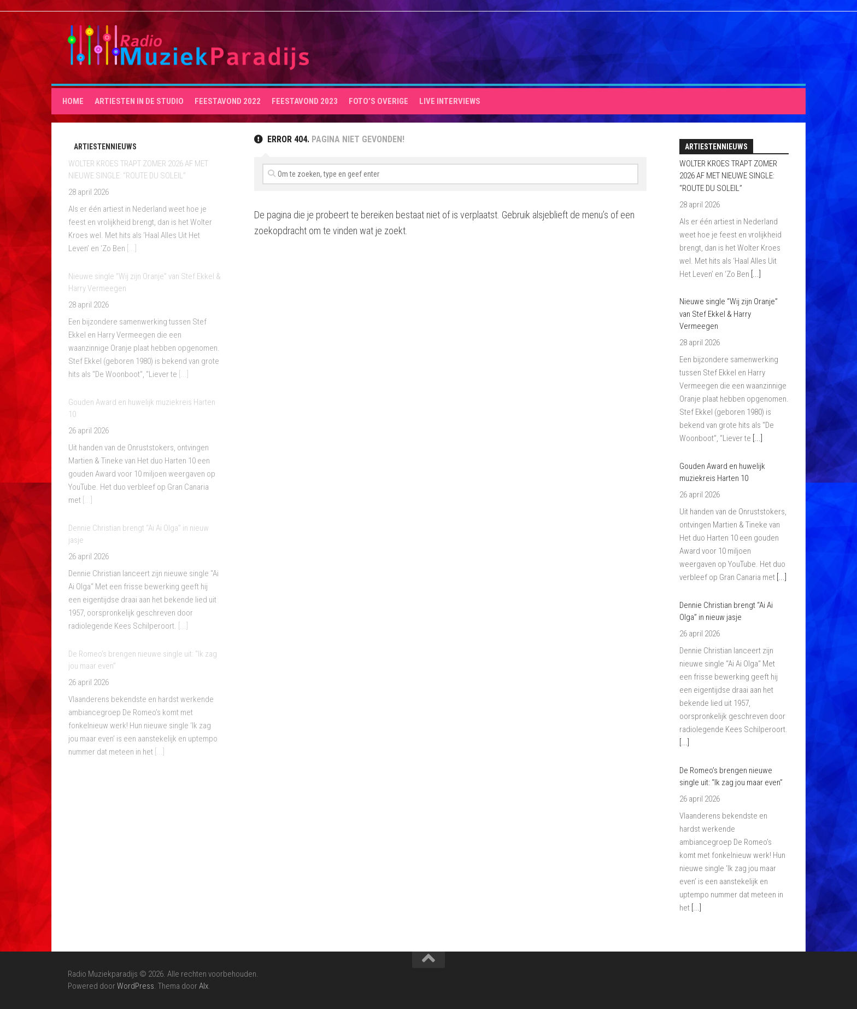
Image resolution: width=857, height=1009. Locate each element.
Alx (203, 986)
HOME (73, 101)
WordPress (135, 986)
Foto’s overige (378, 101)
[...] (132, 248)
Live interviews (449, 101)
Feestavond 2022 (228, 101)
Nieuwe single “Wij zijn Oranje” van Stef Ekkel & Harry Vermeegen (728, 314)
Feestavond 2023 (305, 101)
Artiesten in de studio (139, 101)
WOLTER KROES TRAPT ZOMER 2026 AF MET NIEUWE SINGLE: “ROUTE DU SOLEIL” (728, 176)
